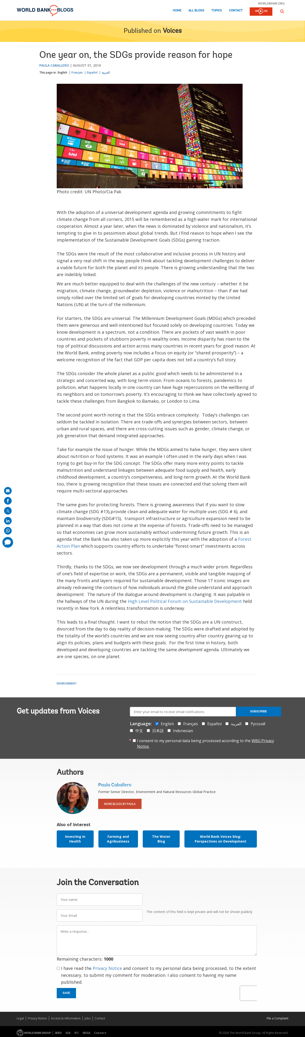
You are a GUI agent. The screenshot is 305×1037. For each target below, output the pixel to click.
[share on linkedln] (8, 521)
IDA (68, 1033)
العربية (106, 72)
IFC (76, 1033)
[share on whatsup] (8, 531)
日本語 (158, 730)
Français (77, 72)
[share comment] (7, 542)
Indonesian (183, 730)
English (62, 72)
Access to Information (66, 1018)
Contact (236, 10)
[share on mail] (8, 491)
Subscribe (258, 711)
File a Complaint (277, 1018)
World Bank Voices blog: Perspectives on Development (220, 838)
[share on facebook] (8, 501)
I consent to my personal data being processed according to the (205, 743)
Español (92, 72)
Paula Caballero (54, 65)
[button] (282, 11)
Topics (216, 10)
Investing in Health (75, 838)
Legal (20, 1018)
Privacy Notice (107, 968)
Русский (258, 723)
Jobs (88, 1018)
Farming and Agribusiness (118, 838)
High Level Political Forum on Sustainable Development (185, 601)
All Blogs (196, 10)
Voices (172, 31)
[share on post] (8, 511)
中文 (139, 730)
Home (177, 10)
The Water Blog (161, 838)
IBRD (58, 1033)
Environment (67, 683)
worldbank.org (271, 3)
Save (66, 993)
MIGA (86, 1033)
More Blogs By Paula (120, 804)
